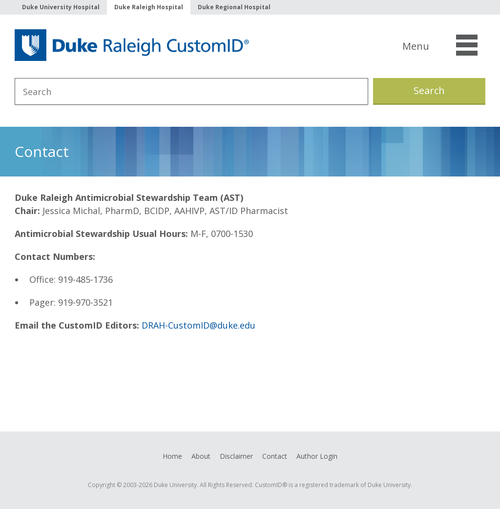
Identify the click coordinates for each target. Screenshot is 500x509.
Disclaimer (236, 456)
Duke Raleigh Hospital (148, 7)
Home (172, 456)
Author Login (316, 456)
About (200, 456)
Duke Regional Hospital (234, 7)
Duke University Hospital (61, 7)
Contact (274, 456)
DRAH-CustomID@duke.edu (198, 325)
